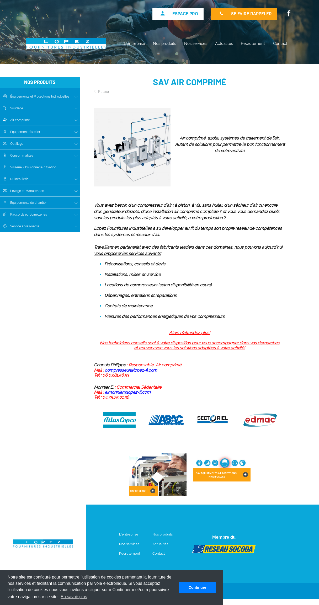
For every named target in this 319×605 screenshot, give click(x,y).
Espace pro (179, 13)
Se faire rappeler (245, 13)
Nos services (195, 43)
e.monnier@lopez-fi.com (128, 392)
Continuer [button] (197, 587)
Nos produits (164, 43)
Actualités (224, 43)
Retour (101, 91)
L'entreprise (134, 43)
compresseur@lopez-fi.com (131, 370)
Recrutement (253, 43)
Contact (280, 43)
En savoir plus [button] (74, 597)
